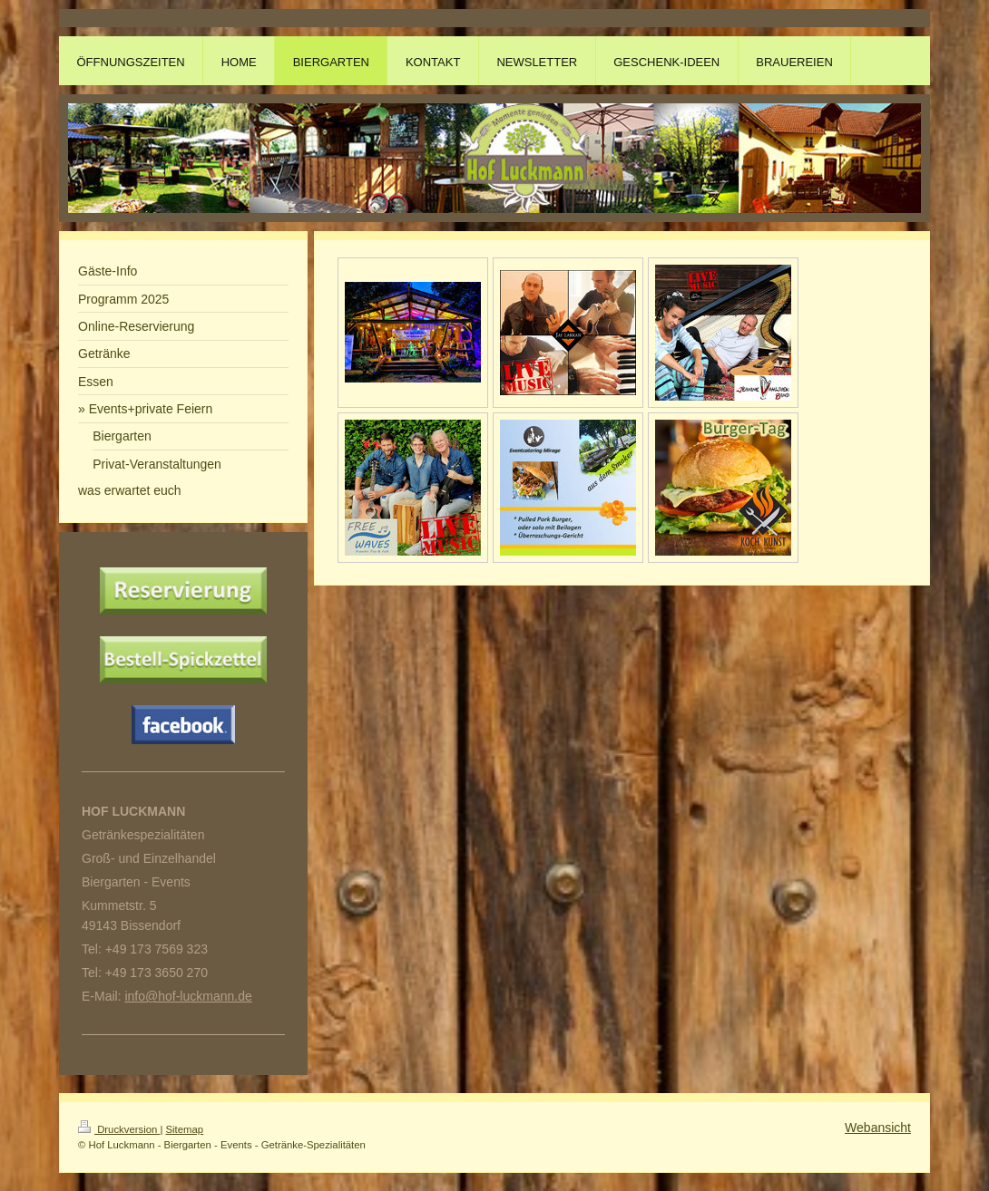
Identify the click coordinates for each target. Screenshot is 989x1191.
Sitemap (185, 1129)
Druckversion (119, 1129)
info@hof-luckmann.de (187, 996)
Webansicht (878, 1127)
